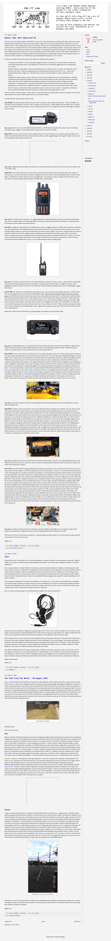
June (89, 109)
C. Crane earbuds (54, 581)
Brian (96, 37)
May (89, 111)
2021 (88, 125)
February (90, 119)
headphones (12, 669)
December (91, 83)
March (90, 117)
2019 (88, 131)
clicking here (40, 473)
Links (88, 54)
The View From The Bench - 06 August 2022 (26, 678)
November (91, 85)
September (91, 91)
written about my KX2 (23, 431)
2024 (88, 75)
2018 (88, 134)
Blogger (63, 937)
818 (15, 548)
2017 (88, 136)
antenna (13, 915)
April (89, 114)
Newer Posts (8, 921)
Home (43, 921)
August (90, 94)
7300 (12, 548)
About (88, 52)
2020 (88, 128)
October (90, 88)
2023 (88, 78)
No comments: (23, 545)
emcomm (18, 915)
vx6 (22, 548)
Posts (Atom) (15, 924)
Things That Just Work (92, 56)
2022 (88, 80)
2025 (88, 72)
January (90, 122)
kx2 (19, 548)
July (89, 106)
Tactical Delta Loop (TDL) (53, 817)
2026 (88, 69)
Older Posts (77, 921)
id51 (17, 548)
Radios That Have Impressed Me (20, 38)
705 (10, 548)
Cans (7, 557)
